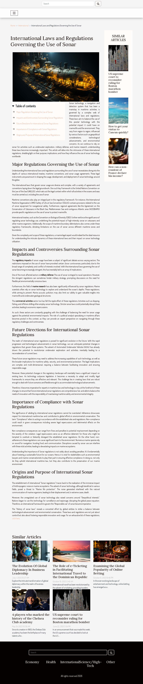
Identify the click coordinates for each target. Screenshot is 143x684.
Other (110, 662)
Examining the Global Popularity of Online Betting (109, 569)
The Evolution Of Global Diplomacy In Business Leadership (29, 569)
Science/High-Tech (90, 664)
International (23, 25)
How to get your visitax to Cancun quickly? (118, 129)
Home (13, 25)
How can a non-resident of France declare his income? (117, 171)
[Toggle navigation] (14, 13)
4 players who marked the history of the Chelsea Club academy (30, 618)
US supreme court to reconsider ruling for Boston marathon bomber (115, 82)
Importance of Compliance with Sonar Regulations (37, 129)
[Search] (68, 3)
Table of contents (25, 106)
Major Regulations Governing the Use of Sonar (35, 112)
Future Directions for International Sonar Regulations (37, 123)
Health (51, 662)
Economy (32, 662)
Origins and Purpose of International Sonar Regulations (38, 135)
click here (16, 518)
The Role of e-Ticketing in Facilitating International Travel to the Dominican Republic (70, 571)
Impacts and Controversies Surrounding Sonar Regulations (40, 117)
